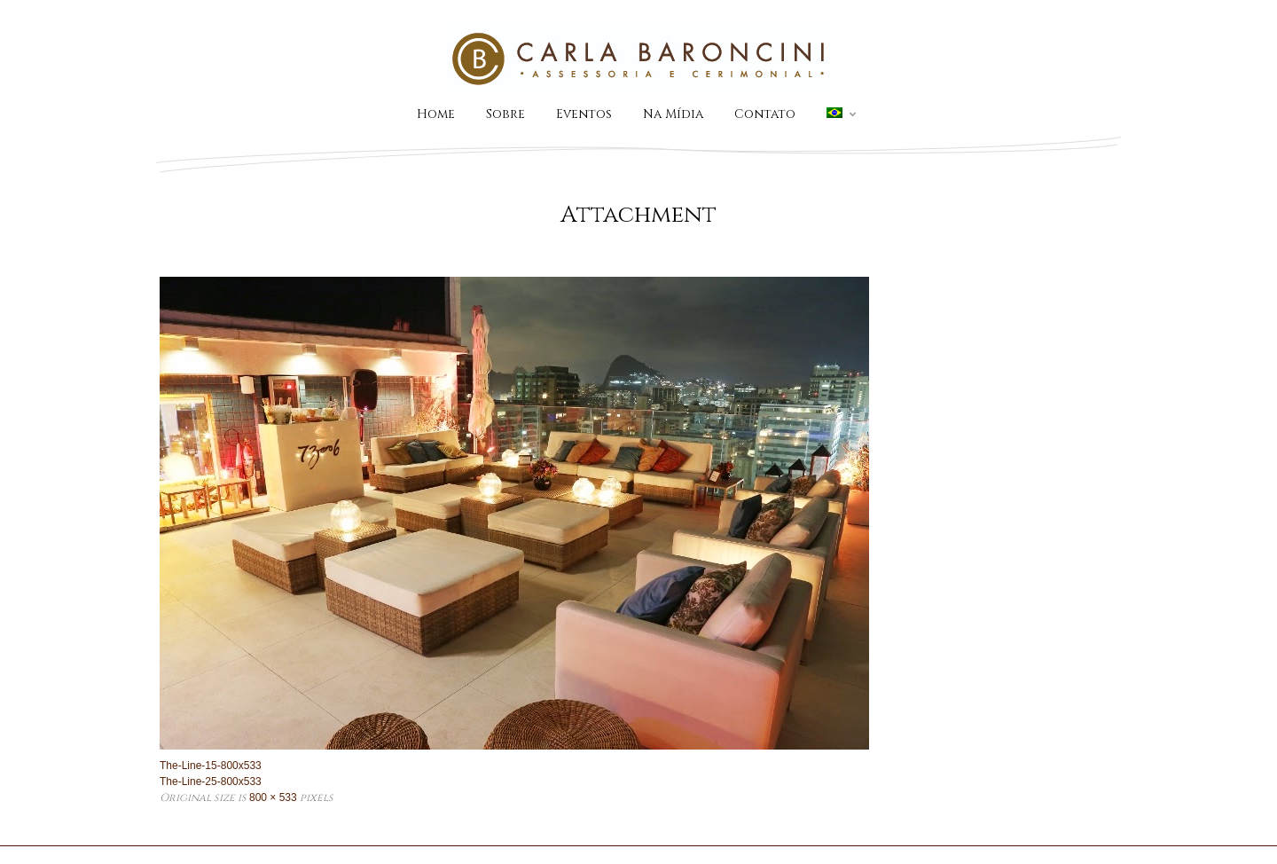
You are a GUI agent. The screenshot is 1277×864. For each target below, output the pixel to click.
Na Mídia (673, 114)
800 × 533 (273, 797)
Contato (764, 114)
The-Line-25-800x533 (211, 781)
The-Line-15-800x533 (211, 765)
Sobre (505, 114)
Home (436, 114)
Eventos (584, 114)
